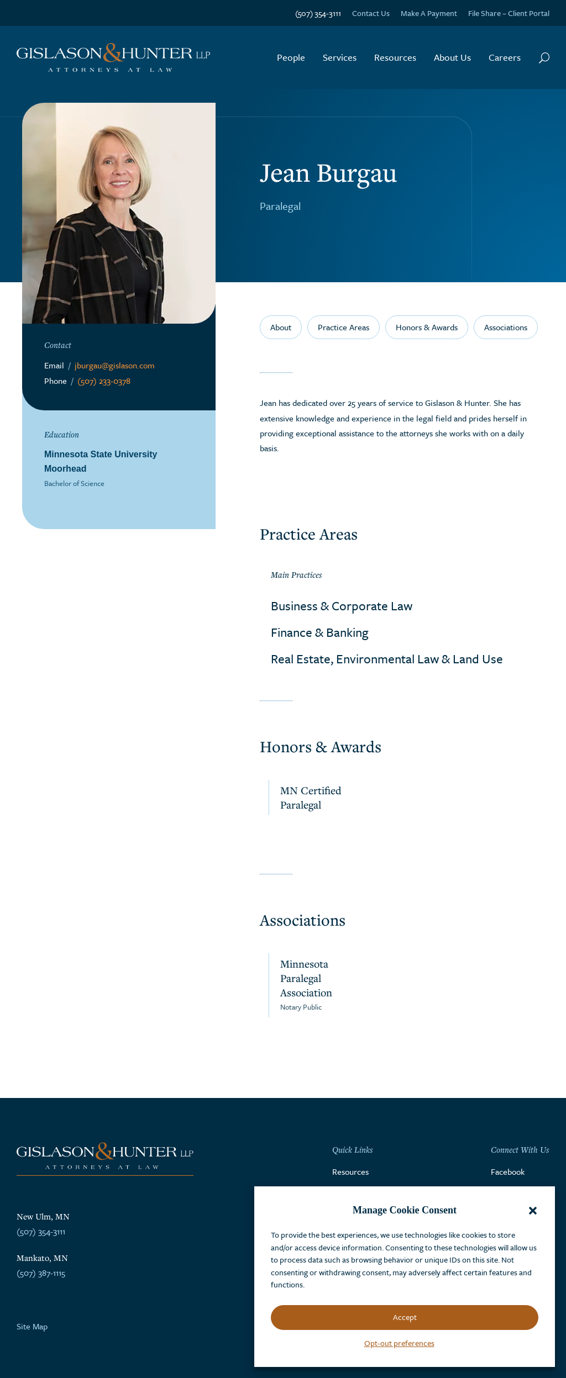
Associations (505, 327)
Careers (505, 57)
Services (340, 57)
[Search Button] (544, 57)
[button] (532, 1210)
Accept (405, 1317)
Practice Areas (343, 327)
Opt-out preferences (399, 1343)
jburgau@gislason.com (115, 365)
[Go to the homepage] (113, 57)
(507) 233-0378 (103, 380)
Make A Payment (429, 13)
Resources (395, 57)
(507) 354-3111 (318, 13)
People (291, 57)
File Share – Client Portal (508, 13)
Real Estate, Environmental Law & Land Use (387, 659)
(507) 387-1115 (41, 1272)
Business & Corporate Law (341, 605)
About (280, 327)
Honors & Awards (427, 327)
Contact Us (371, 13)
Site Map (32, 1326)
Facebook (508, 1171)
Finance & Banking (319, 632)
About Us (452, 57)
